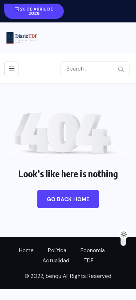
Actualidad (55, 260)
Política (57, 250)
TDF (88, 260)
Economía (93, 250)
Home (26, 250)
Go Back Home (68, 199)
